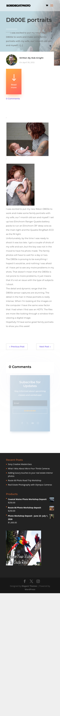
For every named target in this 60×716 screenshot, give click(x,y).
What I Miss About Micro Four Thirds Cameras (29, 468)
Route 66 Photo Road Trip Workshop (24, 480)
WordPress (30, 589)
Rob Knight (37, 58)
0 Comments (13, 98)
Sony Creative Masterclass (20, 464)
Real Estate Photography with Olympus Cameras (30, 484)
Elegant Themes (29, 586)
